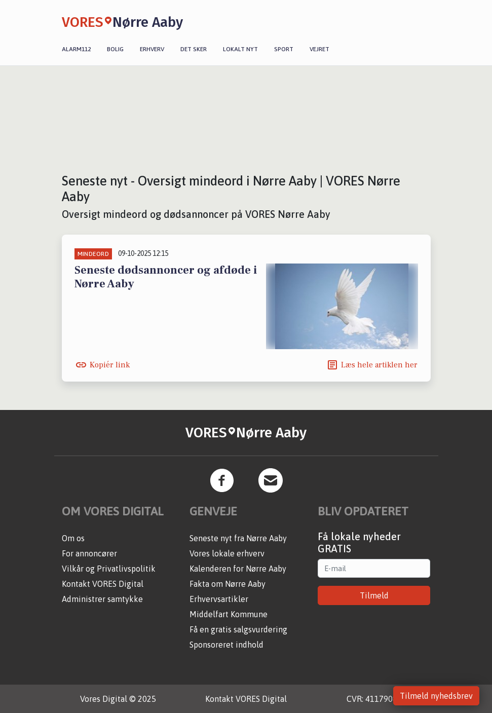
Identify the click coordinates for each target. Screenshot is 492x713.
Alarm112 (76, 49)
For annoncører (89, 553)
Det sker (193, 49)
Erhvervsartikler (219, 599)
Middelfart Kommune (229, 614)
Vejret (319, 49)
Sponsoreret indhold (226, 644)
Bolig (115, 49)
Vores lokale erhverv (227, 553)
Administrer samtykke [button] (102, 599)
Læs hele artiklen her (379, 365)
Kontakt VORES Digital (102, 583)
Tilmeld (374, 595)
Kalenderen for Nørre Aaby (238, 568)
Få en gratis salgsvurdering (238, 629)
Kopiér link (110, 365)
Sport (283, 49)
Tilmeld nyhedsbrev (436, 695)
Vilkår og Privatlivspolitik (109, 568)
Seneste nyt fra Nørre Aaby (238, 538)
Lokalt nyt (240, 49)
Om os (73, 538)
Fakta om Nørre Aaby (228, 583)
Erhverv (152, 49)
